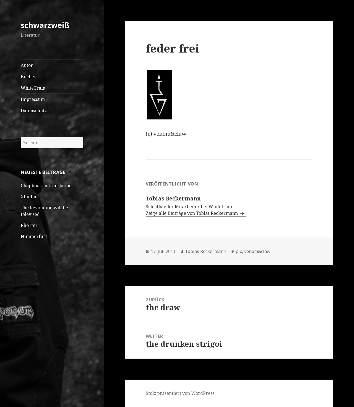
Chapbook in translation (46, 185)
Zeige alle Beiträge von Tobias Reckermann (192, 213)
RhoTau (29, 225)
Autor (27, 65)
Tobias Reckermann (205, 251)
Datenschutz (34, 111)
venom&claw (257, 251)
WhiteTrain (33, 88)
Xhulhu (28, 197)
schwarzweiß (45, 25)
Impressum (33, 99)
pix (239, 251)
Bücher (28, 77)
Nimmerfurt (34, 236)
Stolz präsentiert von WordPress (180, 393)
